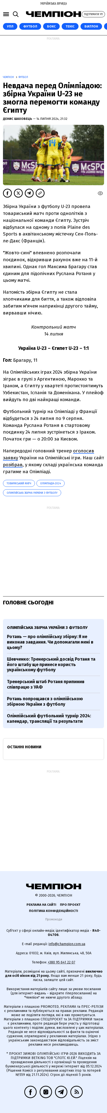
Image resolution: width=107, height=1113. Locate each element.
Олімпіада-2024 (50, 483)
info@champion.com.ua (67, 944)
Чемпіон (9, 77)
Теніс (70, 26)
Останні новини (24, 747)
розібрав (13, 464)
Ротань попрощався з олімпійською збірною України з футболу (45, 701)
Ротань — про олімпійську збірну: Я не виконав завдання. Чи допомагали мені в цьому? (50, 642)
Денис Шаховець (18, 119)
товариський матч (19, 483)
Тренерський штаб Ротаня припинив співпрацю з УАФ (45, 684)
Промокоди (53, 919)
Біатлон (91, 26)
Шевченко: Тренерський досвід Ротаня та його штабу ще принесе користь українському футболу (51, 664)
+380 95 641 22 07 (61, 962)
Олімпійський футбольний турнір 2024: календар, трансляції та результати (49, 718)
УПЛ (10, 26)
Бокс (51, 26)
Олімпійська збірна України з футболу (32, 492)
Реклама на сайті (41, 904)
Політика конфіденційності (53, 911)
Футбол (30, 26)
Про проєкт (70, 904)
